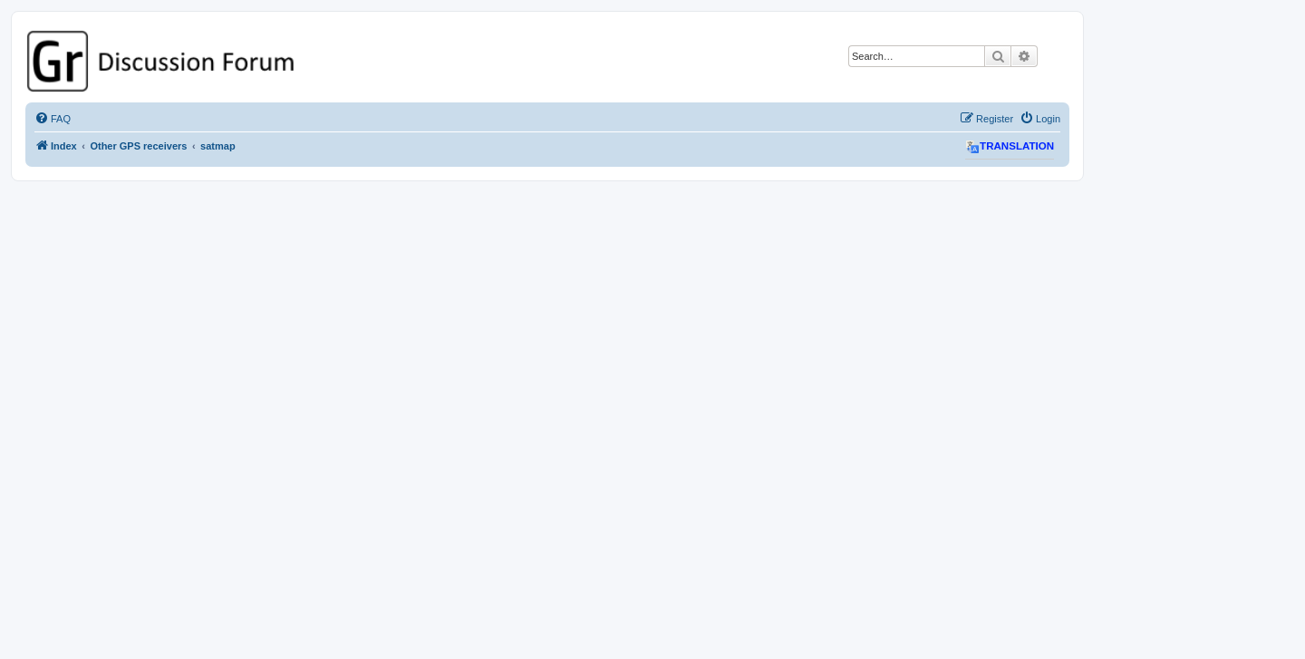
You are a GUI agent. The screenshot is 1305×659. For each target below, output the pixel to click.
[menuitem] (52, 119)
